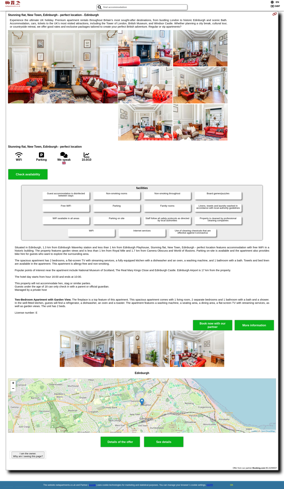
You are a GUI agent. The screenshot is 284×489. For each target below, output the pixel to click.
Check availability (28, 174)
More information (254, 325)
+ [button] (13, 383)
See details (163, 441)
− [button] (13, 389)
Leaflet (254, 431)
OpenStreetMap (268, 431)
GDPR (210, 485)
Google (92, 485)
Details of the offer (120, 441)
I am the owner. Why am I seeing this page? (28, 455)
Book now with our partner (212, 325)
